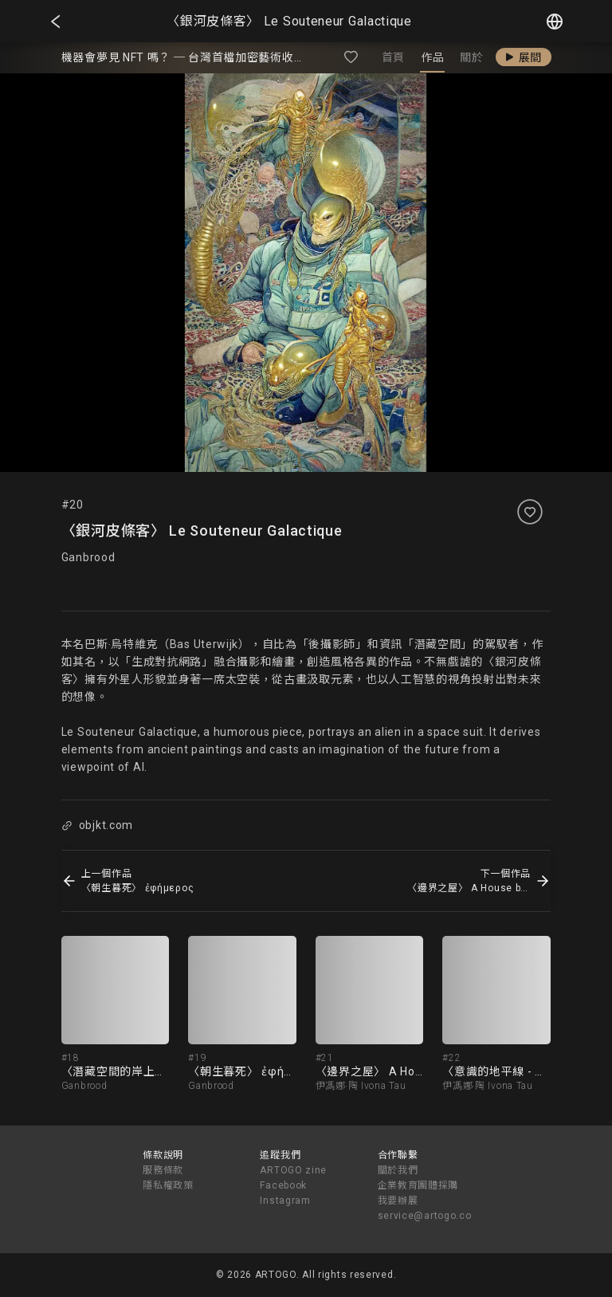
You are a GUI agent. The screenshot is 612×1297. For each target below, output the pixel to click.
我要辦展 (398, 1200)
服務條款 (163, 1170)
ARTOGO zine (293, 1170)
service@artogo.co (425, 1215)
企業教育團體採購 (418, 1185)
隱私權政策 (168, 1185)
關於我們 (398, 1170)
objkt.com (97, 825)
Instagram (285, 1200)
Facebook (283, 1185)
